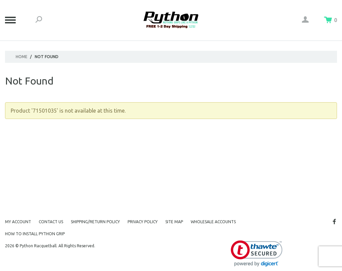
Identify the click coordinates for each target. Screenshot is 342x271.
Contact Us (51, 222)
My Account (18, 222)
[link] (257, 253)
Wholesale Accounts (213, 222)
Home (21, 56)
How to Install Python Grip (35, 234)
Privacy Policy (143, 222)
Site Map (174, 222)
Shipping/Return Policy (95, 222)
